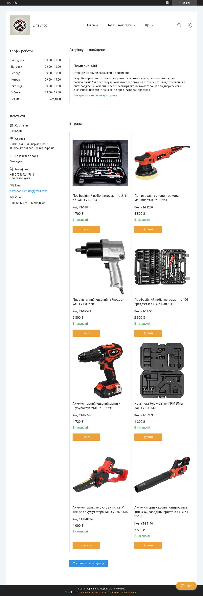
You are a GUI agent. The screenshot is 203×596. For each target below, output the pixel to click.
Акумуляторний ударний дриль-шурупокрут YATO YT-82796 (96, 406)
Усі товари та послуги (87, 563)
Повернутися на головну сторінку (95, 95)
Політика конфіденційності (123, 592)
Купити (86, 229)
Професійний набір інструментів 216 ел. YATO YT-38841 (100, 198)
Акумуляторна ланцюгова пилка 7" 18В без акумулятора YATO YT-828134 (100, 510)
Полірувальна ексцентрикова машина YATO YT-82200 (156, 198)
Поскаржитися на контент (91, 592)
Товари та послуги (120, 25)
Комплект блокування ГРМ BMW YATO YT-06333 (158, 406)
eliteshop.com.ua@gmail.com (28, 191)
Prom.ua (120, 588)
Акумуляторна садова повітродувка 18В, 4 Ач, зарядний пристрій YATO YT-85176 (161, 512)
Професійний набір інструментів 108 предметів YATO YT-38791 (161, 302)
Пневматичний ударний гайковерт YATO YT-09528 (98, 302)
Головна (92, 25)
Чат (186, 585)
